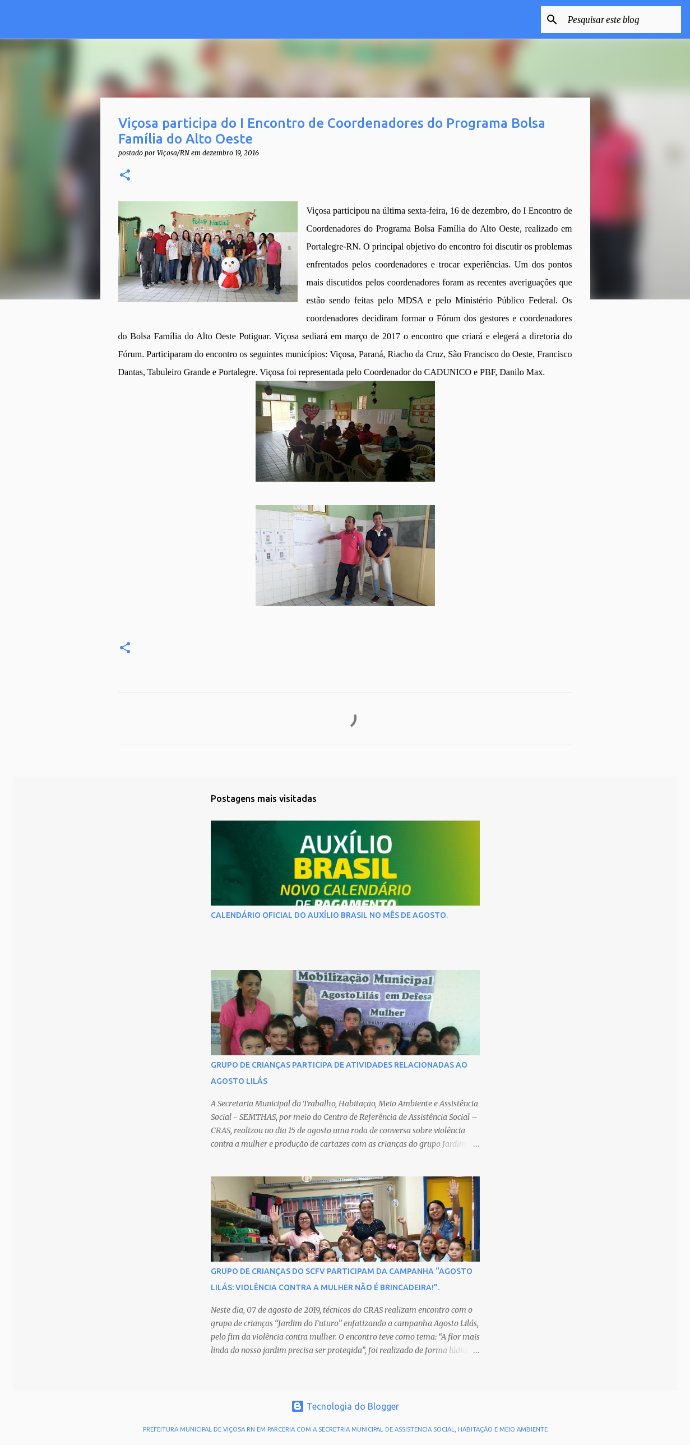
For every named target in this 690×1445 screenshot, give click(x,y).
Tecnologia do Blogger (345, 1406)
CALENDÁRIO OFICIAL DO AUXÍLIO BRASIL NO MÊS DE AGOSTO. (329, 915)
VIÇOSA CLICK (90, 19)
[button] (125, 175)
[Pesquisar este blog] (622, 19)
